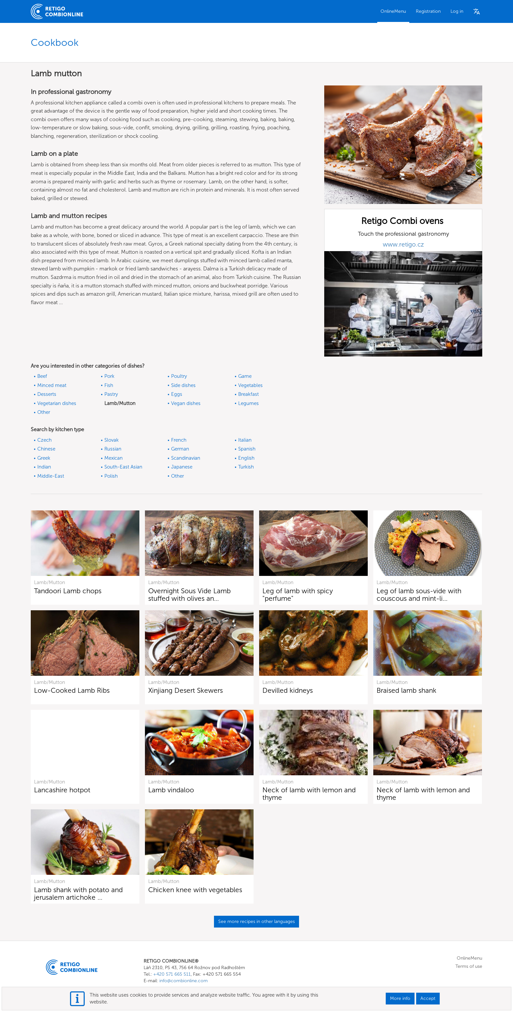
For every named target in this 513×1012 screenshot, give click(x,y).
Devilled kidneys (287, 690)
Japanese (181, 467)
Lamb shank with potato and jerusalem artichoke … (78, 893)
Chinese (46, 449)
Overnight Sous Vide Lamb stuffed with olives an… (189, 594)
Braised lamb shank (406, 690)
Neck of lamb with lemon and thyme (309, 793)
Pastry (111, 394)
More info (400, 998)
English (246, 458)
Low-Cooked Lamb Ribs (72, 690)
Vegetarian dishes (56, 403)
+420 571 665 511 (172, 974)
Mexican (113, 458)
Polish (111, 476)
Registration (428, 11)
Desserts (46, 394)
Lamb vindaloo (171, 790)
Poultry (179, 376)
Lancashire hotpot (62, 790)
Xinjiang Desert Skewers (185, 690)
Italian (245, 440)
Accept (427, 998)
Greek (43, 458)
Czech (44, 440)
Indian (44, 467)
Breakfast (248, 394)
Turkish (246, 467)
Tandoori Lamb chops (67, 591)
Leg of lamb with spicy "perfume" (297, 594)
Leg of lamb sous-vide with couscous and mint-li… (419, 594)
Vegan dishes (186, 403)
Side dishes (183, 385)
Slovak (111, 440)
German (180, 449)
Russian (112, 449)
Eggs (176, 394)
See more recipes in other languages (256, 921)
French (178, 440)
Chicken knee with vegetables (195, 890)
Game (245, 376)
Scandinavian (185, 458)
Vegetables (250, 385)
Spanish (247, 449)
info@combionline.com (183, 981)
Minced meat (51, 385)
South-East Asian (123, 467)
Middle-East (50, 476)
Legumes (248, 403)
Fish (108, 385)
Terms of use (468, 966)
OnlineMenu (393, 11)
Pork (109, 376)
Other (43, 412)
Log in (457, 11)
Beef (42, 376)
